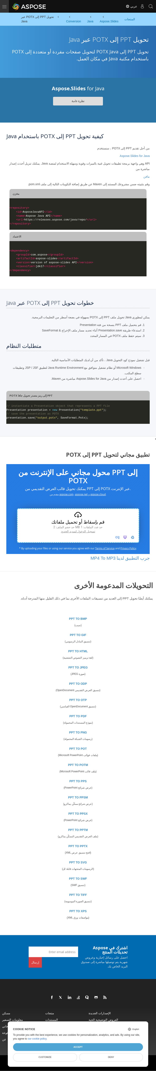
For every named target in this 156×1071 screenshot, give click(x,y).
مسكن (6, 1013)
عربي (131, 6)
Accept (78, 1047)
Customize (45, 1057)
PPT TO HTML (78, 651)
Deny (111, 1057)
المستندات (51, 1020)
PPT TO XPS (78, 911)
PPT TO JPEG (78, 667)
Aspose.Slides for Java (135, 156)
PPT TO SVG (78, 862)
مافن (146, 176)
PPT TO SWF (78, 878)
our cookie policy (37, 1038)
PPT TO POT (78, 748)
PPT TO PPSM (78, 797)
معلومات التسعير (12, 1020)
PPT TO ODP (78, 683)
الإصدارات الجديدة (100, 1013)
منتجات (49, 1013)
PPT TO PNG (78, 732)
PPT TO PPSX (78, 813)
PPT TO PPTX (78, 846)
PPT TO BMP (78, 618)
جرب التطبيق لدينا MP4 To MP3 (120, 558)
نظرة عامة (78, 101)
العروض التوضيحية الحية (103, 1020)
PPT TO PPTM (78, 830)
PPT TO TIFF (78, 895)
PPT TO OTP (78, 700)
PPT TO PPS (78, 781)
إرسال (35, 962)
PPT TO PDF (78, 716)
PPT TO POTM (78, 765)
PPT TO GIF (78, 635)
